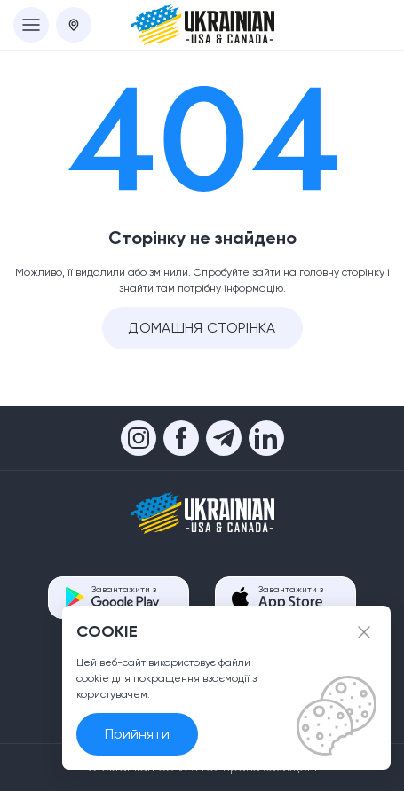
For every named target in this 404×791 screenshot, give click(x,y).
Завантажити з (125, 597)
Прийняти (137, 733)
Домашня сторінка (201, 327)
